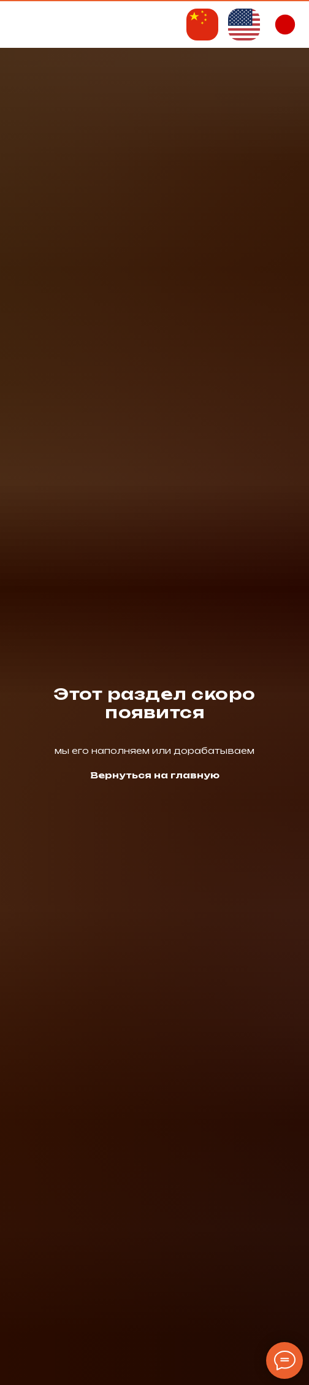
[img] (202, 24)
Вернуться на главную (154, 775)
